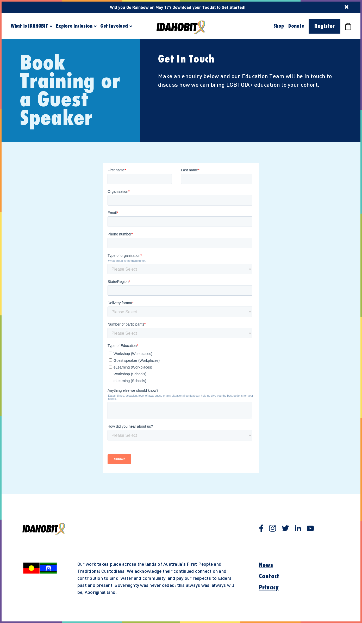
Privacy (269, 587)
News (266, 565)
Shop (278, 26)
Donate (296, 26)
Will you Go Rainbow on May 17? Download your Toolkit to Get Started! (178, 7)
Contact (269, 576)
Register (324, 26)
